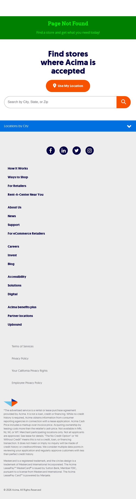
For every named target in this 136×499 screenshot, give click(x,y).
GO (124, 102)
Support (14, 225)
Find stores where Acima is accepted (68, 62)
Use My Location (70, 86)
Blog (11, 264)
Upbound (15, 324)
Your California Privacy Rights (29, 370)
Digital (12, 294)
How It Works (18, 168)
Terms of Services (22, 346)
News (12, 216)
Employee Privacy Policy (27, 383)
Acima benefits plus (22, 307)
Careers (13, 246)
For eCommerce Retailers (26, 233)
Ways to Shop (18, 177)
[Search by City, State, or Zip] (60, 102)
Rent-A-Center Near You (25, 194)
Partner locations (20, 316)
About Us (14, 207)
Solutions (14, 285)
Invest (12, 255)
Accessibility (17, 277)
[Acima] (68, 9)
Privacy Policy (20, 358)
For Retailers (17, 186)
